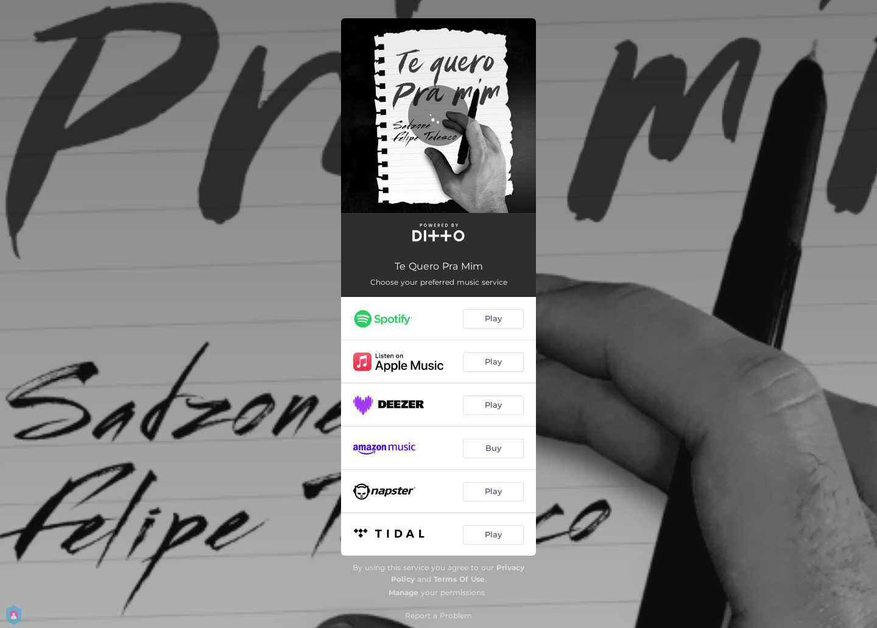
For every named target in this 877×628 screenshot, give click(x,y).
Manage (403, 592)
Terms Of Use (459, 579)
